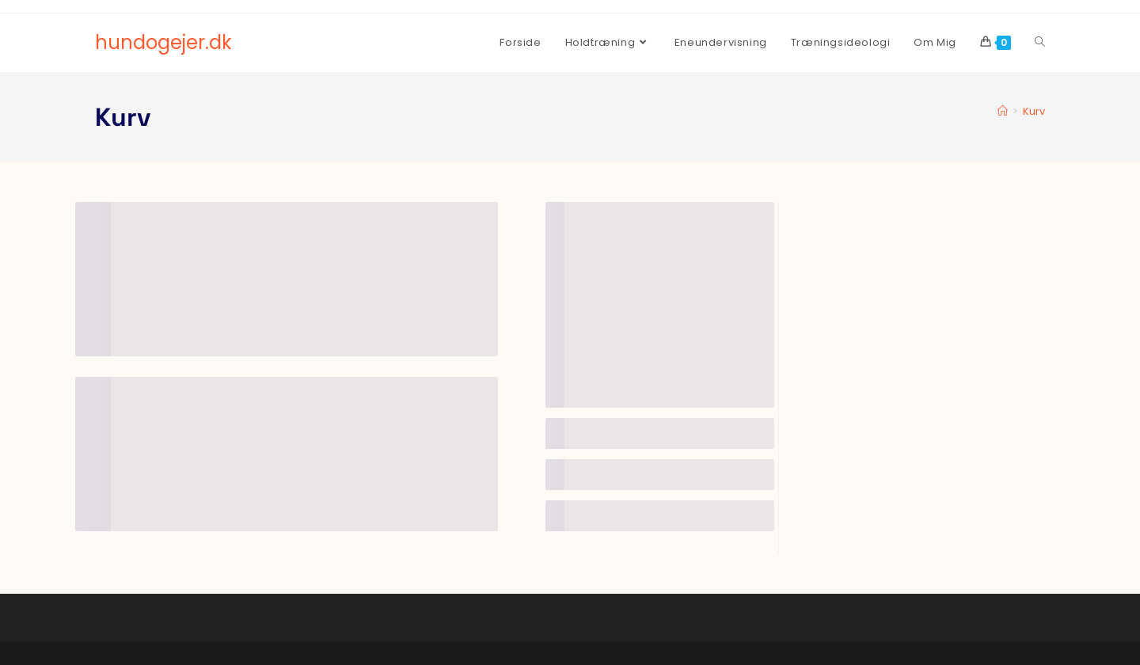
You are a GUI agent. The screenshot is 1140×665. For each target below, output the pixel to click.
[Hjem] (1003, 111)
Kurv (1034, 111)
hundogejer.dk (163, 42)
